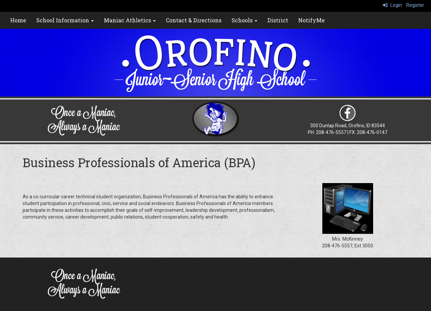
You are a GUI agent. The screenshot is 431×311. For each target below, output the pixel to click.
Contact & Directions (193, 20)
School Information (65, 20)
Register (415, 5)
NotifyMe (311, 20)
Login (392, 5)
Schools (244, 20)
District (277, 20)
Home (18, 20)
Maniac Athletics (130, 20)
